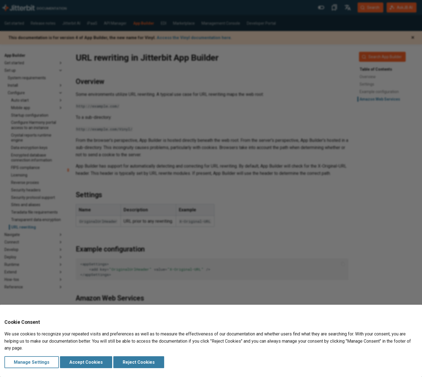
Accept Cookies (86, 362)
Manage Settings (31, 362)
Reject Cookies (139, 362)
